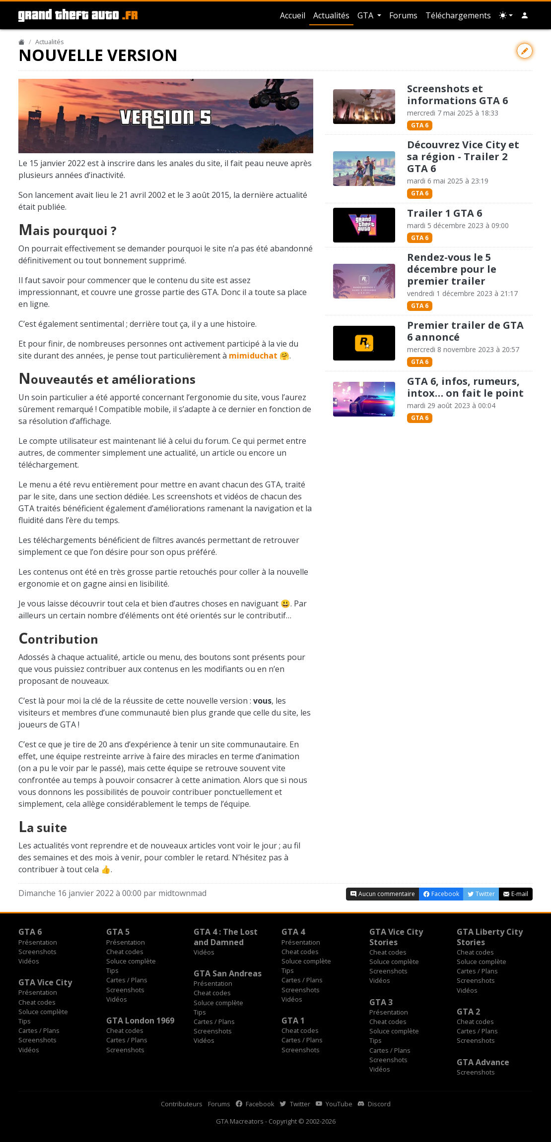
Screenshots (37, 951)
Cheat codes (124, 951)
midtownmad (182, 893)
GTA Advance (483, 1062)
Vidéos (28, 961)
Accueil (292, 15)
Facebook (255, 1103)
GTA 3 (381, 1002)
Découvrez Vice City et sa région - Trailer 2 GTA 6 (463, 156)
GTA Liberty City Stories (490, 936)
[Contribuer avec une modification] (525, 51)
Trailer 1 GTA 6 (444, 213)
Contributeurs (182, 1103)
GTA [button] (366, 15)
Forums (403, 15)
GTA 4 (293, 931)
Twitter (295, 1103)
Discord (374, 1103)
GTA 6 (419, 125)
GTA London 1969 (140, 1020)
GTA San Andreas (228, 973)
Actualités (331, 15)
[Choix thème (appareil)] (506, 15)
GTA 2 (468, 1011)
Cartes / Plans (126, 979)
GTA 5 (118, 931)
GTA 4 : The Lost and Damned (226, 936)
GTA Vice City (45, 982)
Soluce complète (131, 961)
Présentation (37, 942)
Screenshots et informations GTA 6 (457, 94)
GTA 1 (293, 1020)
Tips (112, 970)
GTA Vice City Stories (396, 936)
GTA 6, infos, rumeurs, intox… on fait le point (465, 387)
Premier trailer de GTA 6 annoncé (465, 331)
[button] (525, 15)
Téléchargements (458, 15)
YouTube (334, 1103)
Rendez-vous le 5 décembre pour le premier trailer (451, 269)
